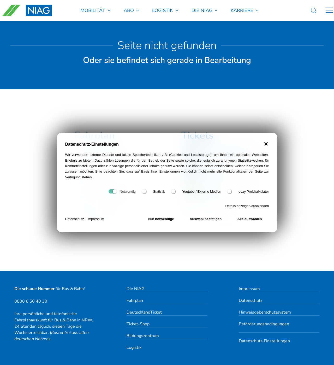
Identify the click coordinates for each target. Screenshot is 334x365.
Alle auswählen (249, 219)
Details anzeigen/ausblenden (247, 206)
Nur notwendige (161, 219)
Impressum (95, 219)
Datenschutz (74, 219)
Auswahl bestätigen (206, 219)
